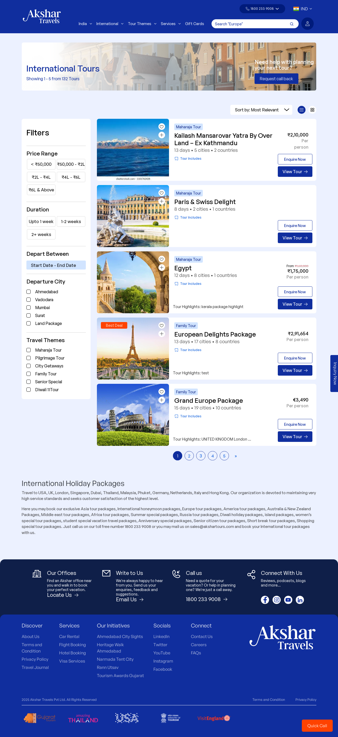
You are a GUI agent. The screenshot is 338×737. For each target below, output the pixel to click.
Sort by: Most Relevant (262, 109)
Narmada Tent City (115, 659)
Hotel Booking (72, 652)
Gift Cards (194, 23)
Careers (198, 644)
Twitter (160, 644)
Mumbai (42, 307)
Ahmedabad (46, 291)
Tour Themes (142, 23)
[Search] (255, 23)
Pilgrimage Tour (49, 358)
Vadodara (44, 299)
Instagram (163, 661)
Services (171, 23)
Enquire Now (295, 159)
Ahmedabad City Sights (120, 636)
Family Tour (46, 373)
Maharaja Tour (48, 350)
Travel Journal (35, 667)
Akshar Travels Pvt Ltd (47, 699)
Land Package (48, 323)
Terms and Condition (268, 699)
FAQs (196, 652)
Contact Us (202, 636)
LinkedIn (161, 636)
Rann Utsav (108, 667)
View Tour (295, 171)
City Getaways (49, 365)
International (110, 23)
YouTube (161, 652)
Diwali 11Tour (47, 389)
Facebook (162, 669)
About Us (30, 636)
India (85, 23)
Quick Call (317, 725)
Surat (40, 315)
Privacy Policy (35, 659)
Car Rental (69, 636)
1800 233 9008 (262, 9)
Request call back (276, 78)
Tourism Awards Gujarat (120, 675)
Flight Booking (72, 644)
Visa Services (72, 661)
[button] (262, 8)
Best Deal (114, 325)
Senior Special (48, 381)
